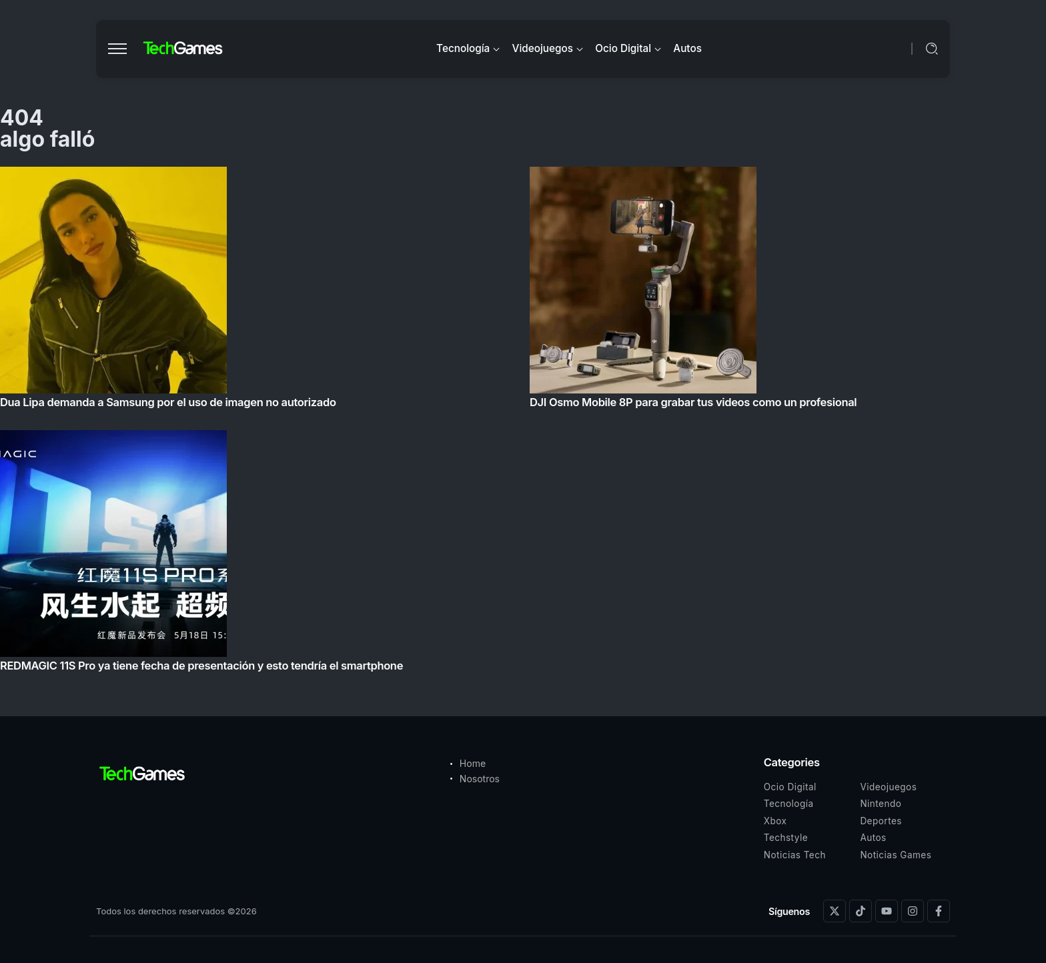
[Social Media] (834, 911)
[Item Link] (523, 423)
